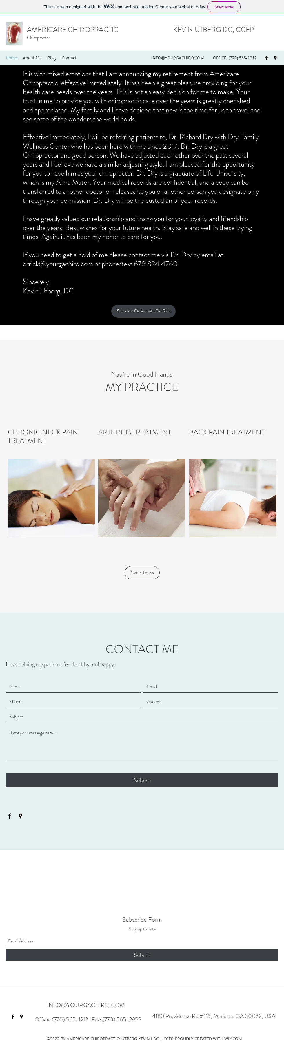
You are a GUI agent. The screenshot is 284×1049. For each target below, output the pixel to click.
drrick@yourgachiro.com (58, 264)
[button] (142, 572)
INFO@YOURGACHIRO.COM (178, 58)
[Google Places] (275, 58)
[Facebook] (267, 58)
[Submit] (142, 780)
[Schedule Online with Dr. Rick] (143, 311)
